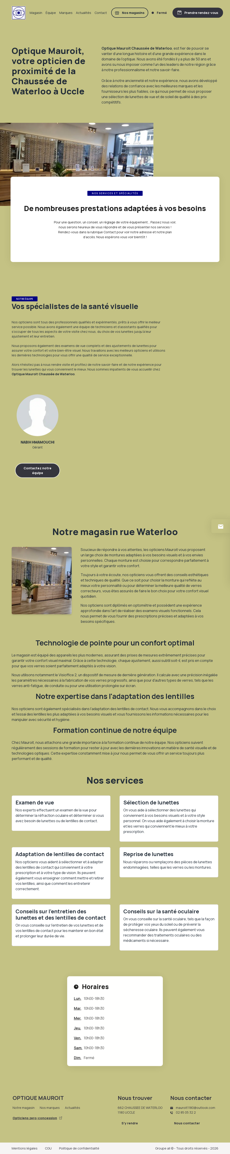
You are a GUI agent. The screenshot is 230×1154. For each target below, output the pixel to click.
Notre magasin (24, 1108)
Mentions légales (25, 1148)
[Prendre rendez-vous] (197, 13)
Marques (66, 13)
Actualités (83, 13)
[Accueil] (19, 13)
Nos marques (50, 1108)
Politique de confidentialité (79, 1148)
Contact (101, 13)
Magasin (36, 13)
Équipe (51, 13)
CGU (48, 1148)
